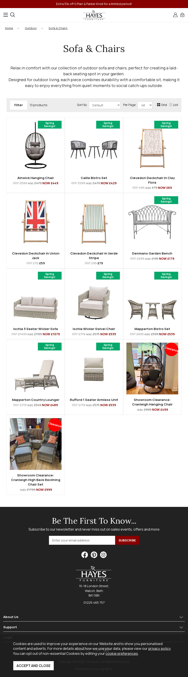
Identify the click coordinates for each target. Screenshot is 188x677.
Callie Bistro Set (94, 178)
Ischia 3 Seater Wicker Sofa (35, 329)
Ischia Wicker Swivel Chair (94, 329)
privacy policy (159, 648)
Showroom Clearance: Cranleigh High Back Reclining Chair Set (35, 480)
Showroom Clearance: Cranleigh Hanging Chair (152, 402)
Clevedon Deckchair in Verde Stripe (94, 255)
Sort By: (99, 105)
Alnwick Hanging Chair (35, 178)
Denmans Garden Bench (152, 253)
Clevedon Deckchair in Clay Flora (152, 180)
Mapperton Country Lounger (35, 399)
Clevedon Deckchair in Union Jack (35, 255)
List (173, 104)
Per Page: (138, 105)
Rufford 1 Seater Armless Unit (94, 399)
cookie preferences (122, 653)
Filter (18, 105)
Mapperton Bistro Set (152, 329)
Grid (162, 104)
